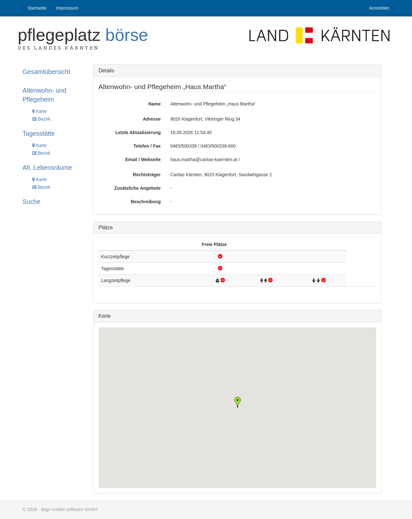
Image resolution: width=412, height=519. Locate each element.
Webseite (151, 159)
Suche (32, 201)
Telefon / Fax (147, 146)
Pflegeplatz (83, 34)
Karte (39, 111)
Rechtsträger (147, 174)
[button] (237, 402)
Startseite (36, 8)
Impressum (67, 8)
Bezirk (41, 119)
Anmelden (379, 8)
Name (154, 103)
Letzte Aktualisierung (138, 132)
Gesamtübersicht (46, 71)
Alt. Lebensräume (47, 167)
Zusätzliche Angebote (137, 188)
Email (131, 159)
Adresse (152, 119)
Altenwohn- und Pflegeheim (44, 95)
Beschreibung (146, 201)
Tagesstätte (39, 133)
